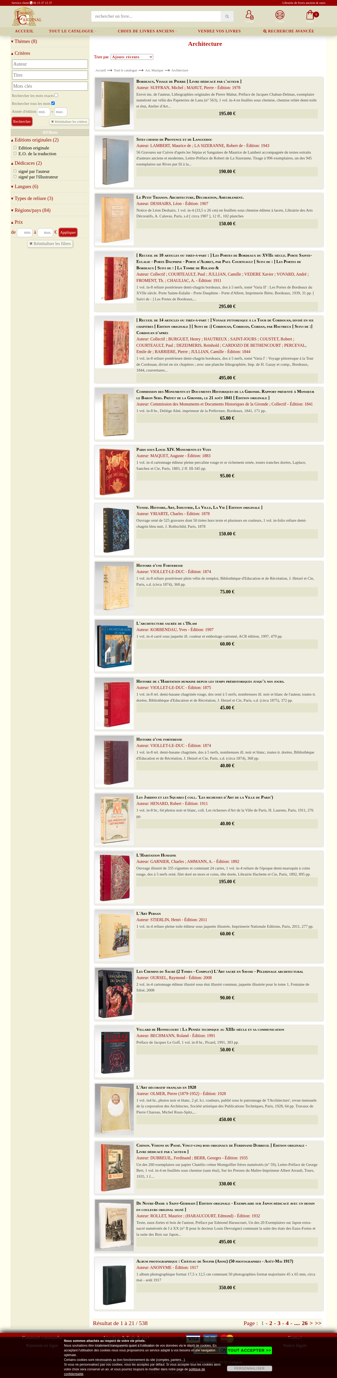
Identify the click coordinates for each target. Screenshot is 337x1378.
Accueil (24, 31)
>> (318, 1323)
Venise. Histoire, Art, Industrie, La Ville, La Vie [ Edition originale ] (199, 510)
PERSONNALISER (249, 1368)
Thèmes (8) (24, 41)
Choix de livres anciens (146, 31)
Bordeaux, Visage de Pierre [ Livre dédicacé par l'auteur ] (188, 84)
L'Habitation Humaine (187, 858)
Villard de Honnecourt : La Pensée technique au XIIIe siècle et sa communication (210, 1032)
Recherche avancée (288, 31)
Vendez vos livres (219, 31)
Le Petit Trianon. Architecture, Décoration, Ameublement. (190, 200)
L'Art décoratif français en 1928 (181, 1090)
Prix (17, 222)
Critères (20, 53)
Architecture (179, 70)
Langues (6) (24, 186)
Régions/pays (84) (31, 210)
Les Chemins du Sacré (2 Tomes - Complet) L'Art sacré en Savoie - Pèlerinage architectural (220, 974)
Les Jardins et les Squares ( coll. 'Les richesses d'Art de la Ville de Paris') (204, 800)
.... (297, 1323)
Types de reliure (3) (32, 198)
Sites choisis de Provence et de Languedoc (202, 142)
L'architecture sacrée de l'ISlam (175, 626)
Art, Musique (154, 70)
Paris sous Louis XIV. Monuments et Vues (173, 452)
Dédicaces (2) (26, 163)
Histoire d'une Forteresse (173, 568)
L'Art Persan (171, 916)
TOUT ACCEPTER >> (249, 1350)
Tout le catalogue (71, 31)
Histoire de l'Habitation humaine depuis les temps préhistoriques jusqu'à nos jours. (210, 684)
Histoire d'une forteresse (173, 742)
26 (305, 1323)
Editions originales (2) (35, 140)
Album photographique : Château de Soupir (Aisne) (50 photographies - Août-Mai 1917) (214, 1264)
